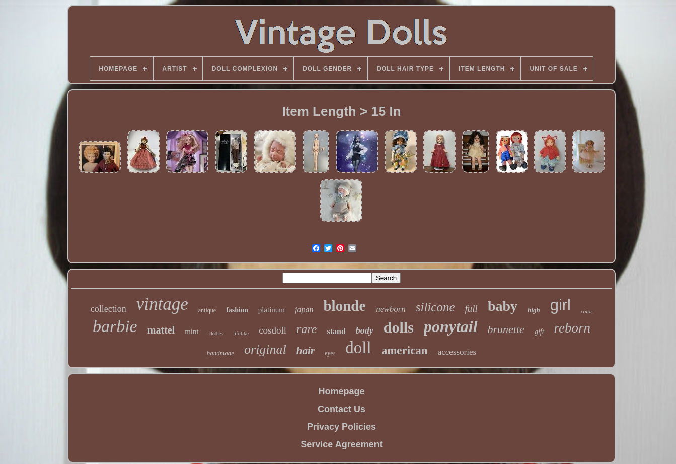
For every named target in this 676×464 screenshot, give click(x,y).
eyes (330, 353)
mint (192, 331)
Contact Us (341, 409)
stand (336, 331)
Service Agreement (341, 444)
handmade (220, 353)
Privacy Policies (341, 427)
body (364, 330)
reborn (572, 328)
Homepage (341, 391)
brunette (506, 329)
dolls (399, 327)
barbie (115, 326)
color (586, 311)
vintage (162, 304)
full (471, 308)
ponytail (451, 326)
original (265, 349)
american (405, 350)
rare (306, 329)
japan (304, 309)
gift (539, 332)
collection (108, 309)
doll (358, 348)
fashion (237, 310)
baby (502, 306)
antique (207, 310)
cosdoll (272, 330)
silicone (435, 307)
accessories (457, 352)
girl (560, 305)
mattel (161, 330)
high (534, 310)
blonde (344, 306)
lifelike (241, 333)
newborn (390, 309)
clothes (216, 333)
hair (305, 351)
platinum (271, 310)
